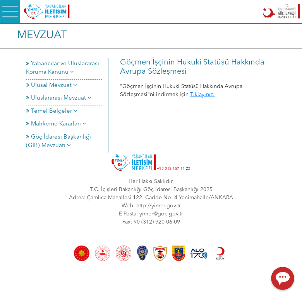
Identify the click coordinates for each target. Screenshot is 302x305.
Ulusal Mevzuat (51, 85)
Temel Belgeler (51, 111)
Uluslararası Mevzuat (58, 98)
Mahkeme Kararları (56, 124)
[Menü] (10, 11)
